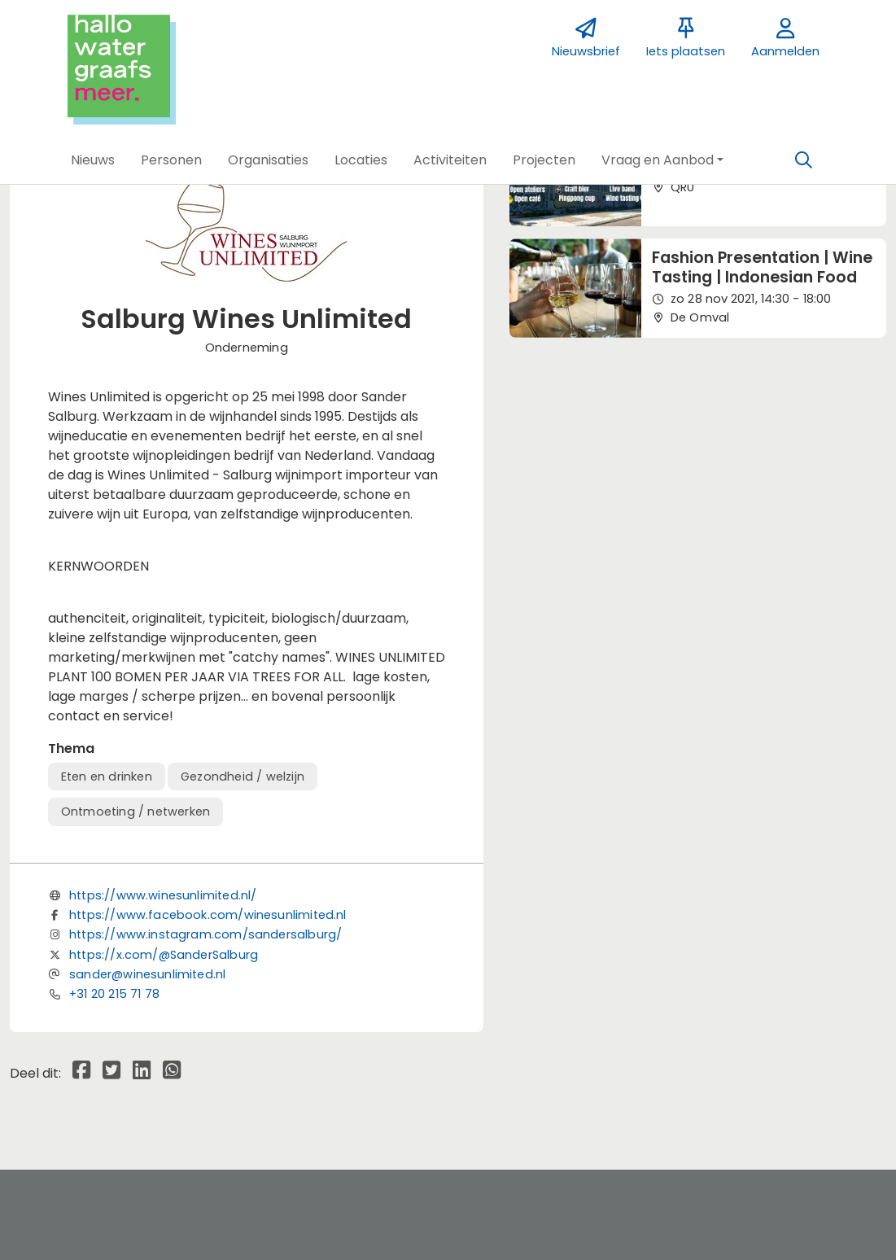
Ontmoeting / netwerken (135, 811)
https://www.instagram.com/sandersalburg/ (205, 934)
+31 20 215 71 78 (114, 994)
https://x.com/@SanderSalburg (163, 955)
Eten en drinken (106, 776)
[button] (93, 160)
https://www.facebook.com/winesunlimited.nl (208, 915)
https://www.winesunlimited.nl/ (162, 895)
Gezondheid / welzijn (242, 776)
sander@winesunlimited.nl (147, 974)
